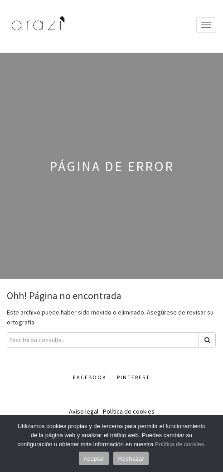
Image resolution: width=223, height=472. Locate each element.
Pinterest (133, 377)
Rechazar (131, 458)
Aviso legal (83, 411)
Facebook (90, 377)
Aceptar (94, 458)
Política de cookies (129, 411)
